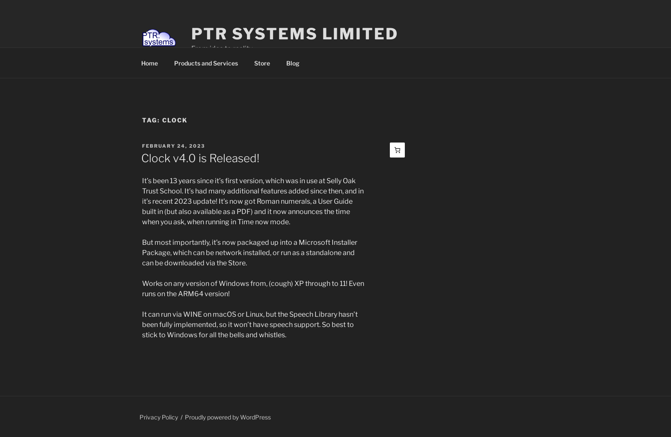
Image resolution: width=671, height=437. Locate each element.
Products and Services (206, 63)
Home (149, 63)
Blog (293, 63)
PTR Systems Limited (294, 33)
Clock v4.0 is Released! (200, 158)
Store (262, 63)
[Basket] (397, 150)
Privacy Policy (159, 417)
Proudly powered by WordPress (228, 417)
